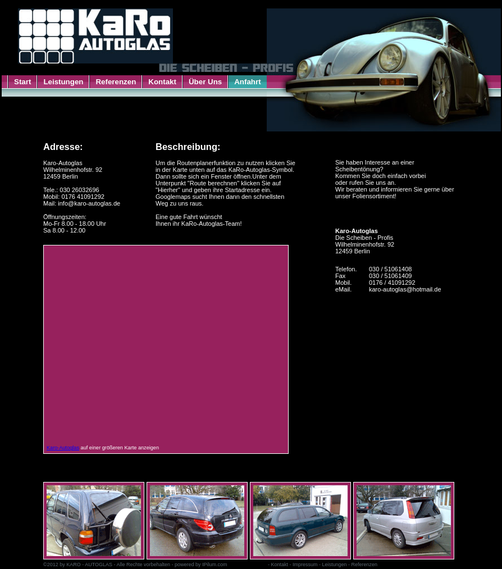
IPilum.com (214, 564)
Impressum (305, 564)
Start (22, 82)
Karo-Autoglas (63, 447)
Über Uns (205, 82)
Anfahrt (247, 82)
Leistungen (63, 82)
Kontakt (162, 82)
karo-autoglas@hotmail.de (405, 289)
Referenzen (115, 82)
